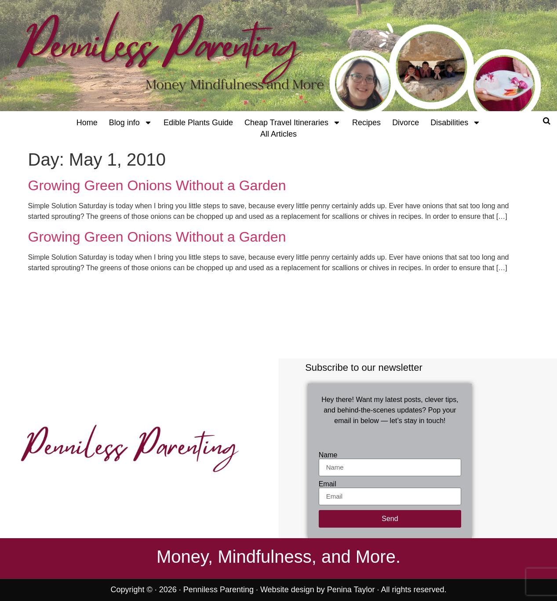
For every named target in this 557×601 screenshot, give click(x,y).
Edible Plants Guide (198, 122)
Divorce (405, 122)
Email (327, 484)
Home (87, 122)
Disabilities (455, 122)
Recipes (366, 122)
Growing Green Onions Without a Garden (157, 185)
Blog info (130, 122)
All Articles (278, 134)
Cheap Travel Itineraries (292, 122)
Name (328, 455)
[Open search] (546, 121)
